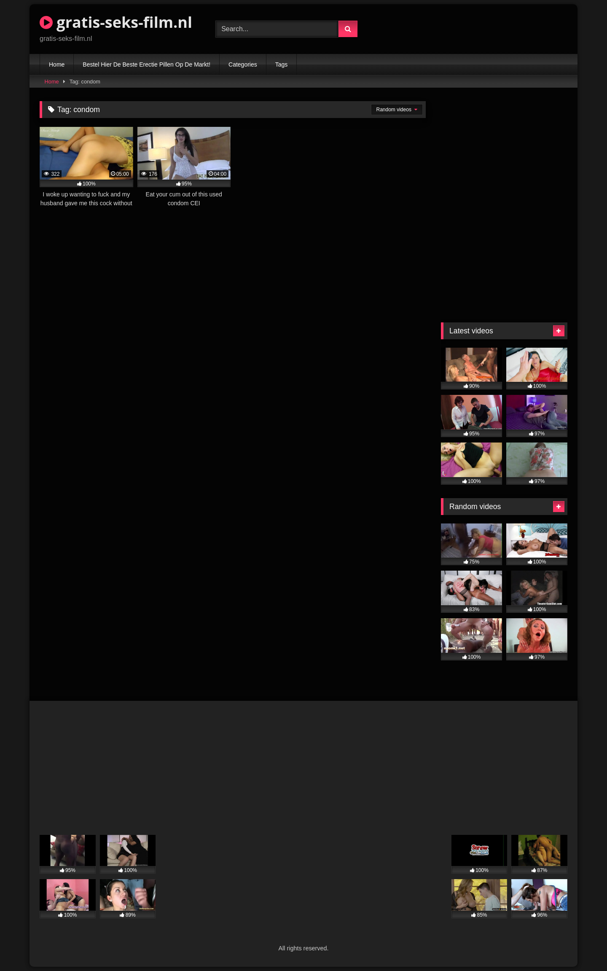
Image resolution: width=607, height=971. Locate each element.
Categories (242, 64)
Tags (281, 64)
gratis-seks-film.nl (116, 22)
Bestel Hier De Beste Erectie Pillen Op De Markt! (146, 64)
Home (56, 64)
